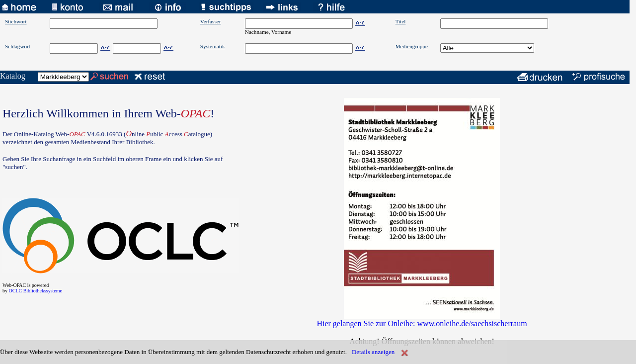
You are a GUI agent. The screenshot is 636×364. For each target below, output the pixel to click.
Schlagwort (17, 46)
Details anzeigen (373, 352)
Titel (401, 21)
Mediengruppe (412, 46)
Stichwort (16, 21)
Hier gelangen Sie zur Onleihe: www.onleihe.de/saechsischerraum (422, 323)
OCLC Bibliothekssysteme (36, 290)
